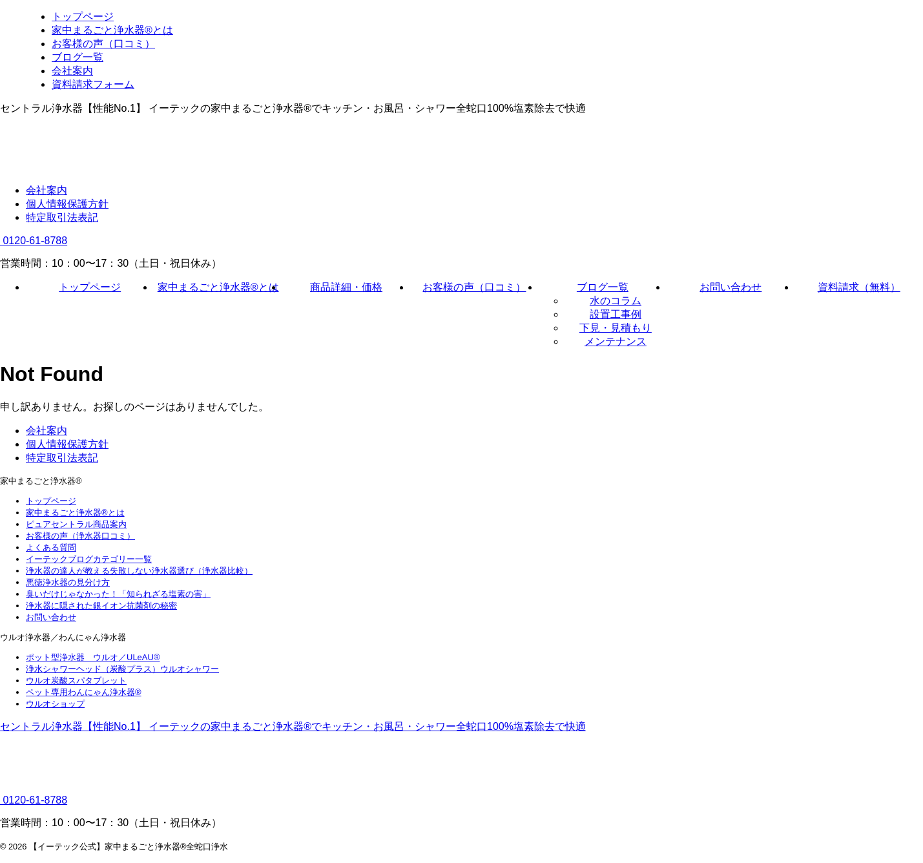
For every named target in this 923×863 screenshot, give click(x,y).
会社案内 (46, 190)
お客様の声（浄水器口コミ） (80, 536)
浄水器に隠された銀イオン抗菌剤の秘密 (101, 605)
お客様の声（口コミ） (474, 287)
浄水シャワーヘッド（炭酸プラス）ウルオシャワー (122, 669)
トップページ (90, 287)
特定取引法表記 (62, 217)
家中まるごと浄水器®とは (218, 287)
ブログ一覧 (602, 287)
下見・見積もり (615, 327)
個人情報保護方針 (67, 203)
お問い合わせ (731, 287)
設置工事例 (615, 314)
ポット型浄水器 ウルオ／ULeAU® (93, 657)
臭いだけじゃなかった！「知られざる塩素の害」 (118, 594)
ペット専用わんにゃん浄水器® (83, 692)
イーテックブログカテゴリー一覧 (89, 559)
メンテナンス (616, 341)
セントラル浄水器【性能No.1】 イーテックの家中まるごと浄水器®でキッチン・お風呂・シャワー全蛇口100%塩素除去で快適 (293, 726)
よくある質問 (51, 547)
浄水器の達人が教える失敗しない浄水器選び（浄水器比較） (139, 571)
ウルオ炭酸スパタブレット (76, 680)
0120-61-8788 (33, 240)
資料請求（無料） (859, 287)
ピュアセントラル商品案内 (76, 524)
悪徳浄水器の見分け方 (68, 582)
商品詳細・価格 (346, 287)
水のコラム (615, 300)
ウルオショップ (55, 704)
